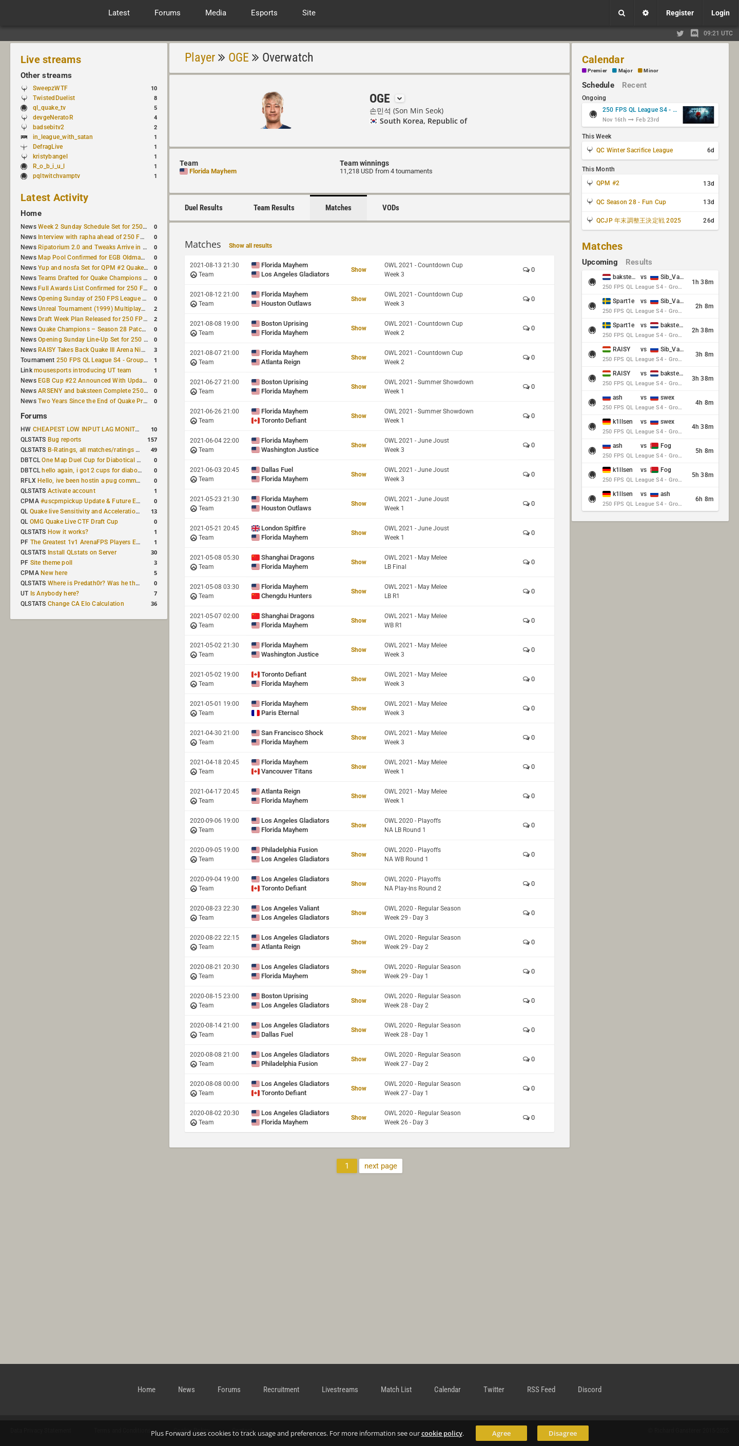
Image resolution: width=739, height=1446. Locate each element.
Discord (589, 1389)
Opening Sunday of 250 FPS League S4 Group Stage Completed (128, 298)
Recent (634, 85)
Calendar (603, 59)
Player (200, 57)
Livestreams (340, 1389)
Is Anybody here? (55, 593)
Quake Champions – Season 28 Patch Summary (105, 329)
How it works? (68, 532)
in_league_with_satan (63, 137)
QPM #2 (607, 183)
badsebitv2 (48, 127)
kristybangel (50, 156)
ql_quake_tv (49, 107)
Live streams (51, 59)
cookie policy (441, 1433)
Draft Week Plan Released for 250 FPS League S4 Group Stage (126, 319)
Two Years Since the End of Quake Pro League (103, 401)
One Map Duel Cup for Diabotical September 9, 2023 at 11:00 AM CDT (141, 460)
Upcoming (600, 262)
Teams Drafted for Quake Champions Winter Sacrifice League (124, 278)
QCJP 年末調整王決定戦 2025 (638, 220)
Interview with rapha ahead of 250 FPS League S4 (108, 237)
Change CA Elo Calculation (86, 603)
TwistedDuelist (54, 98)
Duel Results (204, 207)
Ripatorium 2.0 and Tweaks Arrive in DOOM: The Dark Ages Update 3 (135, 247)
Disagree (563, 1433)
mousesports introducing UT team (82, 370)
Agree (501, 1433)
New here (54, 573)
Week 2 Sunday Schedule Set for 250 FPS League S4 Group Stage (131, 226)
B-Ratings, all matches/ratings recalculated (109, 449)
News (186, 1389)
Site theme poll (51, 562)
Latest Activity (55, 197)
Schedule (598, 85)
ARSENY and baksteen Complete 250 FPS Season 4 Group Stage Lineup (140, 390)
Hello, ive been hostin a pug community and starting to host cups (130, 480)
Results (639, 262)
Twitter (493, 1389)
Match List (396, 1389)
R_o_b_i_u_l (49, 166)
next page (380, 1166)
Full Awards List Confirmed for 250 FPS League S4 (110, 288)
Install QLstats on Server (82, 552)
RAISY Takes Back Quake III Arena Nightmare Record (112, 349)
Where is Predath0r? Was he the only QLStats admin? (123, 583)
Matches (338, 207)
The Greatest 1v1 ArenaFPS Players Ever (87, 542)
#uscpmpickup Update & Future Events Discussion (113, 501)
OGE (238, 57)
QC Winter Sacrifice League (634, 150)
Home (31, 213)
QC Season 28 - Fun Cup (631, 202)
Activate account (71, 490)
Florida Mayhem (213, 171)
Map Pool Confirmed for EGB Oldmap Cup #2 (102, 257)
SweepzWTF (50, 88)
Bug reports (65, 439)
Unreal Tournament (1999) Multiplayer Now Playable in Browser (128, 308)
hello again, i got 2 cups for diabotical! (96, 470)
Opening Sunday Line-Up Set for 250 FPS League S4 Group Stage (130, 339)
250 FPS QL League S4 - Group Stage (109, 360)
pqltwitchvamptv (57, 176)
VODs (390, 207)
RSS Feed (541, 1389)
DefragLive (48, 146)
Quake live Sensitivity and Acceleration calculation (101, 511)
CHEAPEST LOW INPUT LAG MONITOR (88, 429)
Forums (34, 416)
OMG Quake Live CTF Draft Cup (74, 521)
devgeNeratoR (53, 117)
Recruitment (281, 1389)
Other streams (46, 75)
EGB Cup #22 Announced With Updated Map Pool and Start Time (131, 380)
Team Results (274, 207)
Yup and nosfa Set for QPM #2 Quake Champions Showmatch (125, 267)
